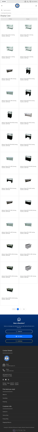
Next (24, 309)
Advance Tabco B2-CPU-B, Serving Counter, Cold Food (27, 79)
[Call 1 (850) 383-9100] (28, 1)
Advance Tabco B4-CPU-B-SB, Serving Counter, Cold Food (28, 167)
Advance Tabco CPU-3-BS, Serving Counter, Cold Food (27, 123)
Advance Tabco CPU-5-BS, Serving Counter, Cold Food (9, 211)
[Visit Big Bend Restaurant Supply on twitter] (8, 379)
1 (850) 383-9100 (10, 370)
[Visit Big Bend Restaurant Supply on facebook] (5, 379)
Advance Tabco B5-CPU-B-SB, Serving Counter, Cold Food (28, 211)
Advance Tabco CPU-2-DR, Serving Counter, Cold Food (9, 101)
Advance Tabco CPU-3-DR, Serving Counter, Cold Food (9, 167)
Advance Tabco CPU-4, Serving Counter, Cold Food (8, 57)
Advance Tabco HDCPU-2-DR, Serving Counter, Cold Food (28, 255)
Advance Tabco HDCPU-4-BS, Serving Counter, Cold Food (9, 298)
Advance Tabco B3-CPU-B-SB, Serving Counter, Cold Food (10, 145)
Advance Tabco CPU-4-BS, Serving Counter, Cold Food (27, 189)
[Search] (19, 10)
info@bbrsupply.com (10, 365)
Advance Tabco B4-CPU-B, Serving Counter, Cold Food (27, 145)
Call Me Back (33, 1)
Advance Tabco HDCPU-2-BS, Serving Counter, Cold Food (9, 255)
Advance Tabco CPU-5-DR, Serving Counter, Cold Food (27, 233)
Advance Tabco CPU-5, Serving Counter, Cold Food (26, 57)
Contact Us (19, 331)
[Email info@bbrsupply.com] (25, 1)
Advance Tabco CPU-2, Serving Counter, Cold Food (8, 35)
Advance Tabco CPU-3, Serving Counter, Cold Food (26, 35)
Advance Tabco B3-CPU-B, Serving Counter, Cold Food (27, 101)
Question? (4, 1)
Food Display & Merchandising (6, 13)
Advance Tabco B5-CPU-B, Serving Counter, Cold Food (9, 189)
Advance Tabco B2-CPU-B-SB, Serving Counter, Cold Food (10, 123)
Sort (27, 19)
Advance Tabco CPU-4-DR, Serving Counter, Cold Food (9, 233)
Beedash (32, 427)
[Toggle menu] (1, 5)
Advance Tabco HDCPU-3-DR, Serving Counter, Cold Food (28, 277)
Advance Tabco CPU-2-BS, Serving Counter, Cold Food (9, 79)
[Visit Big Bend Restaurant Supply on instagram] (3, 379)
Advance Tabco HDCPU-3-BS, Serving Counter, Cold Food (9, 277)
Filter (10, 19)
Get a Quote (19, 336)
